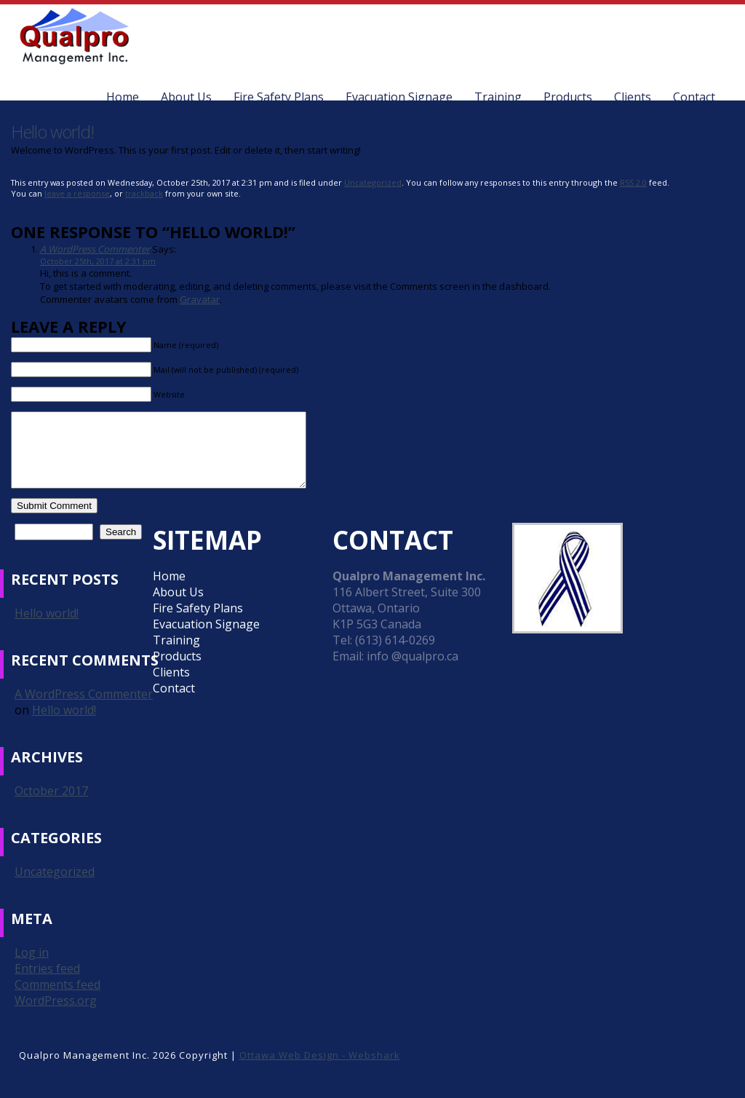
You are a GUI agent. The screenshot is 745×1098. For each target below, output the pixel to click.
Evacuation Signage (399, 97)
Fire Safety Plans (279, 97)
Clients (632, 97)
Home (122, 97)
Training (498, 97)
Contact (694, 97)
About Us (186, 97)
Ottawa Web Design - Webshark (319, 1055)
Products (567, 97)
